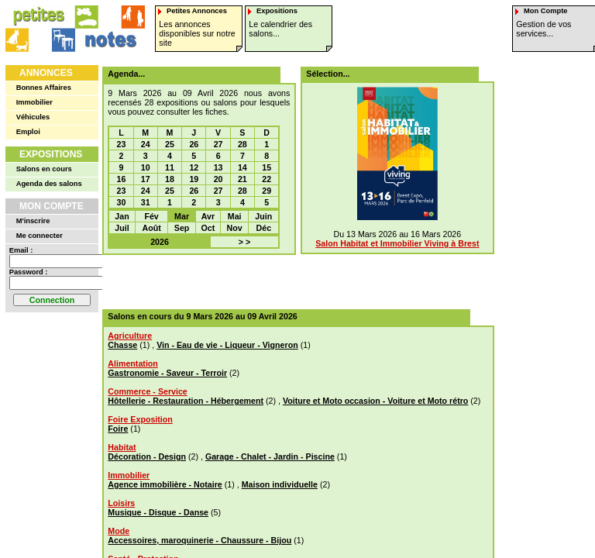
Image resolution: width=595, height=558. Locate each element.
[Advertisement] (293, 282)
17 (145, 179)
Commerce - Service (147, 391)
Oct (208, 227)
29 (266, 190)
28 (242, 144)
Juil (122, 227)
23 (121, 144)
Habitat (122, 447)
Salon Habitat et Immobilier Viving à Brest (397, 243)
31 (145, 202)
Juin (263, 216)
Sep (182, 227)
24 (145, 144)
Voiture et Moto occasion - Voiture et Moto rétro (375, 400)
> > (244, 241)
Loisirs (121, 503)
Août (151, 227)
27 (218, 144)
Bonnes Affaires (43, 87)
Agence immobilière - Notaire (165, 484)
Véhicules (33, 117)
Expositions (50, 154)
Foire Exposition (140, 419)
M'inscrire (33, 221)
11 (169, 167)
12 (193, 167)
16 (121, 179)
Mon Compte (51, 206)
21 (242, 179)
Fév (151, 216)
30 (121, 202)
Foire (118, 428)
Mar (181, 216)
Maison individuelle (280, 484)
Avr (208, 216)
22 (266, 179)
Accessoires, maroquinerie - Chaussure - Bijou (199, 540)
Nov (234, 227)
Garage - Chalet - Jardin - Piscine (270, 456)
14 (242, 167)
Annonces (46, 72)
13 (218, 167)
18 (169, 179)
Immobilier (34, 102)
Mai (235, 216)
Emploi (28, 132)
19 (193, 179)
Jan (122, 216)
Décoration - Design (147, 456)
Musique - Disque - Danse (158, 512)
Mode (118, 531)
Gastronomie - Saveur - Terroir (167, 372)
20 (218, 179)
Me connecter (39, 235)
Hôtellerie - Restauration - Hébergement (185, 400)
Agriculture (130, 335)
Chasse (122, 345)
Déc (264, 227)
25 (169, 144)
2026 (159, 241)
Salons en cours (44, 169)
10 (145, 167)
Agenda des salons (49, 184)
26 (193, 144)
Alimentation (133, 363)
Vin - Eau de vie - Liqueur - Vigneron (227, 345)
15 (266, 167)
